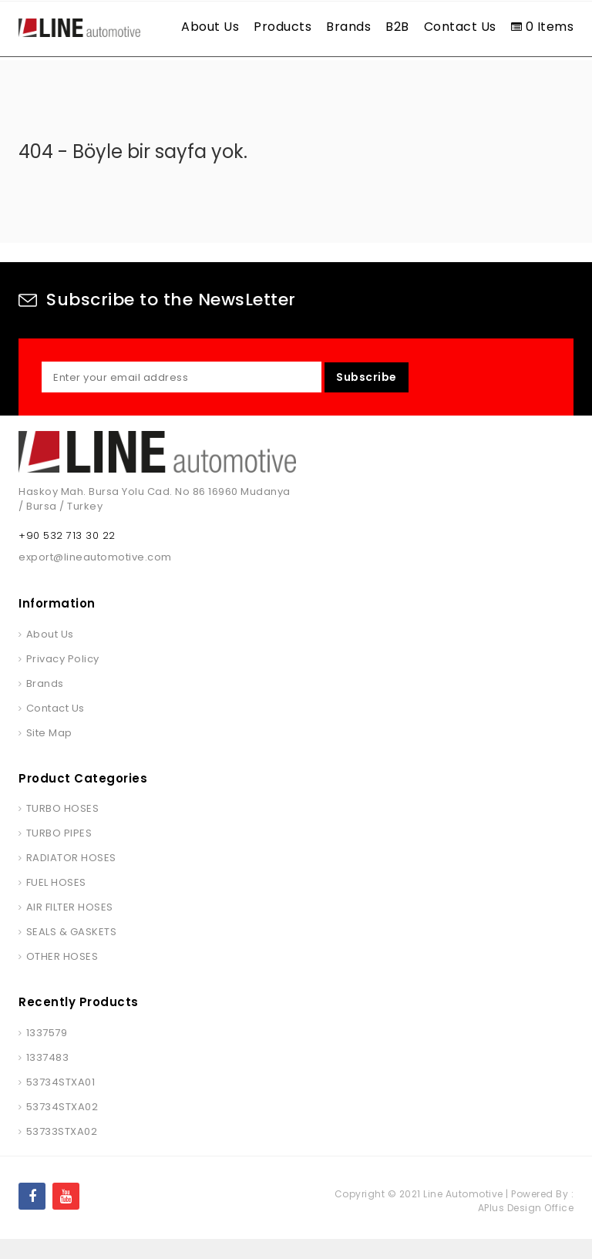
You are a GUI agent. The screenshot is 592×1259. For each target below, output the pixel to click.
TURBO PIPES (59, 853)
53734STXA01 (61, 1101)
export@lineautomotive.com (95, 577)
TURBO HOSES (62, 828)
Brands (348, 26)
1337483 (47, 1076)
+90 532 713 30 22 (67, 555)
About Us (210, 26)
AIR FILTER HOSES (69, 927)
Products (282, 26)
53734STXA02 (62, 1126)
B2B (397, 26)
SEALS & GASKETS (71, 951)
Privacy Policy (62, 678)
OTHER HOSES (62, 976)
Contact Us (460, 26)
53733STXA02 (62, 1150)
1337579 (47, 1052)
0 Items (542, 26)
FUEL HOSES (56, 902)
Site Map (49, 752)
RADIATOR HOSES (71, 877)
